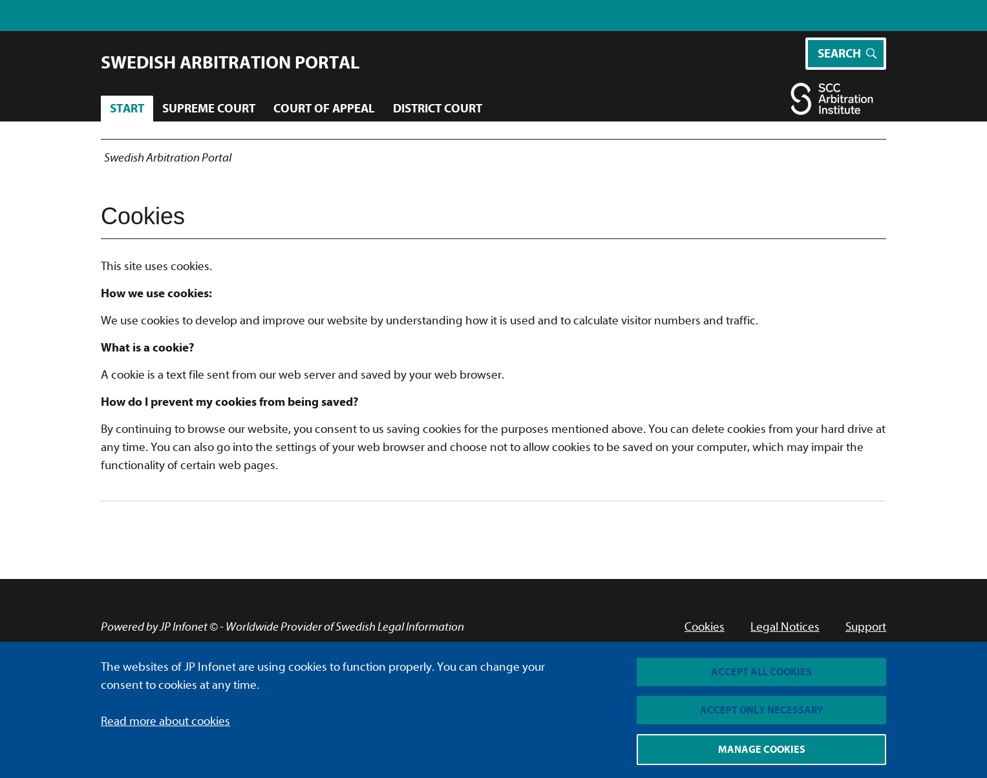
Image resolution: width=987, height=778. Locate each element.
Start (127, 108)
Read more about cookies (165, 721)
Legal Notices (785, 627)
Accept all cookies (761, 672)
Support (865, 627)
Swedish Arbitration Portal (230, 62)
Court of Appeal (324, 108)
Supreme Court (208, 108)
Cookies (705, 627)
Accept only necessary (761, 710)
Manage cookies (761, 749)
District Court (437, 108)
